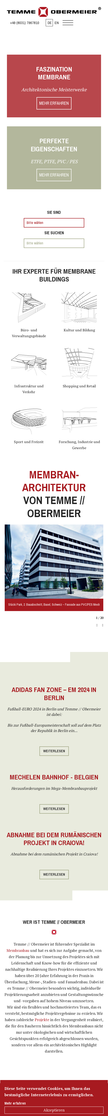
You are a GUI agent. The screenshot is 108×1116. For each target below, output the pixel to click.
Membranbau (17, 950)
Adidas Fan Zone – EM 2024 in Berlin (54, 694)
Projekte (42, 1019)
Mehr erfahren (15, 1103)
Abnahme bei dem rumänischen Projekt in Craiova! (54, 839)
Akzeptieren (54, 1110)
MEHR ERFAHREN (54, 103)
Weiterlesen (54, 751)
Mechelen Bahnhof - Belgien (54, 777)
